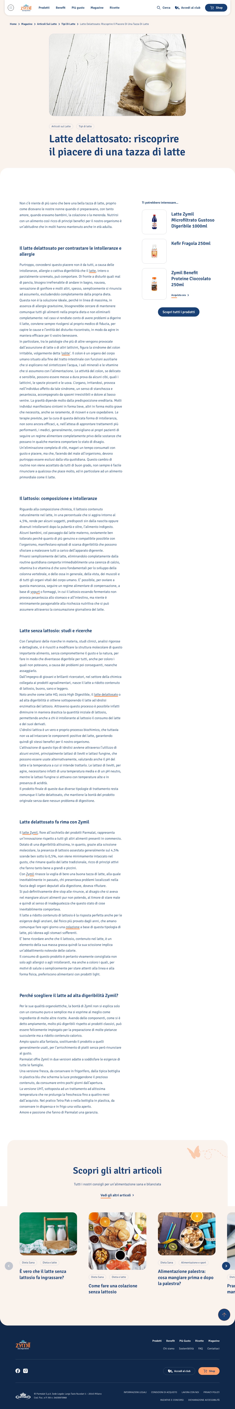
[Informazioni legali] (135, 1392)
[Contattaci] (213, 1348)
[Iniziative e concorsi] (172, 1400)
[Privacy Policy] (212, 1392)
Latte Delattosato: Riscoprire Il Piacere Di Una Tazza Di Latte (114, 24)
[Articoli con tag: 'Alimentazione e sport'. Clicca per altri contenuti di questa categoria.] (194, 1262)
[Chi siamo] (168, 1348)
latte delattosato (106, 694)
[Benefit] (61, 7)
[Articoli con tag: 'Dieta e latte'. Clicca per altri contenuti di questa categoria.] (49, 1262)
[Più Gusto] (185, 1341)
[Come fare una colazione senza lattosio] (117, 1241)
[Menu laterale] (11, 8)
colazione (73, 927)
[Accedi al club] (187, 8)
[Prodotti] (157, 1341)
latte (92, 271)
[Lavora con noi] (190, 1392)
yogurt (35, 592)
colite (66, 353)
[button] (45, 7)
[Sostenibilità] (186, 1348)
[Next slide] (226, 1266)
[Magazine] (98, 7)
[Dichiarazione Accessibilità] (204, 1400)
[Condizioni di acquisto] (164, 1392)
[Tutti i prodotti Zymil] (178, 312)
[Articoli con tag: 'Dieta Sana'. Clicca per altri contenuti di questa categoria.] (28, 1262)
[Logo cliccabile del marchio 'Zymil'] (26, 7)
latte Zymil (30, 832)
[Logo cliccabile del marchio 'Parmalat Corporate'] (23, 1395)
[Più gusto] (79, 7)
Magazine (26, 24)
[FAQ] (200, 1348)
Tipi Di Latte (68, 24)
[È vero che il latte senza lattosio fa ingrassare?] (48, 1234)
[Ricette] (199, 1341)
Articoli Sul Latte (47, 24)
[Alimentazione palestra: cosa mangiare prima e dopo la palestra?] (186, 1234)
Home (13, 24)
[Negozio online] (216, 8)
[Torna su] (224, 1315)
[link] (17, 1371)
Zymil (30, 874)
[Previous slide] (9, 1266)
